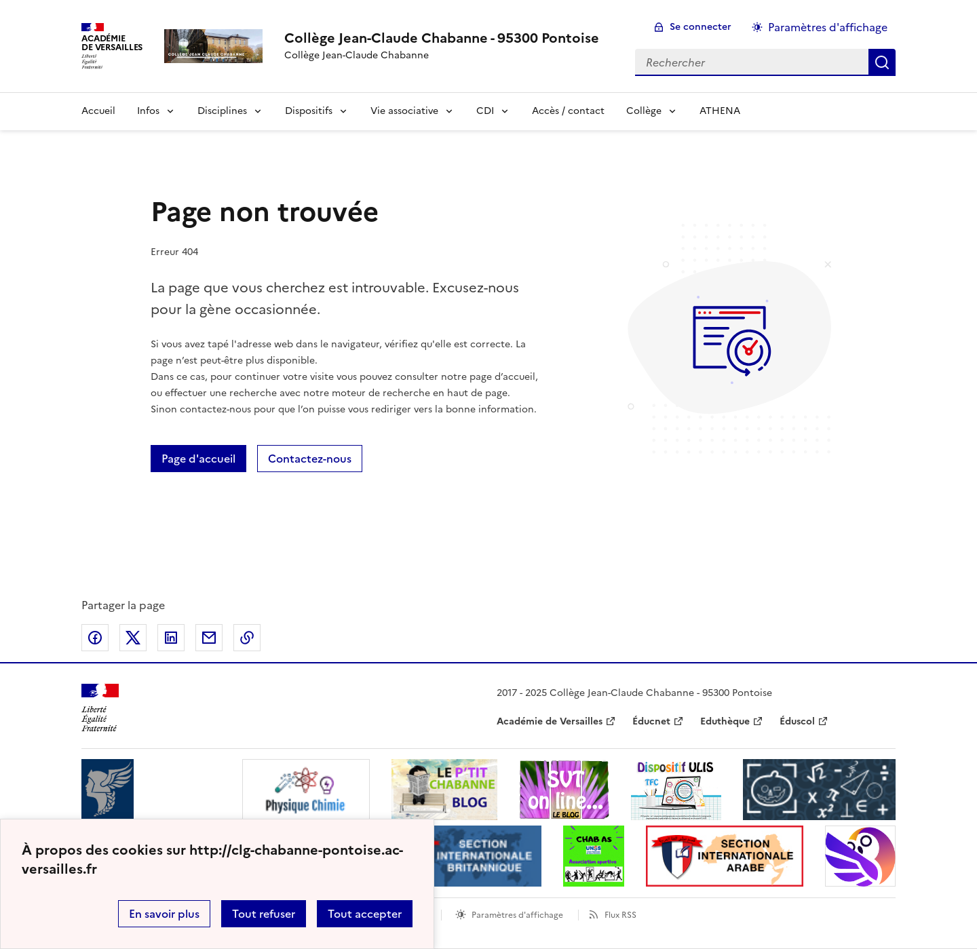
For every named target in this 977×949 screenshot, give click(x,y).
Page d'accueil (198, 458)
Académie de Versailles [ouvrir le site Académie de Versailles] (549, 721)
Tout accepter (365, 914)
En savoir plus (164, 914)
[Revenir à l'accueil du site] (100, 708)
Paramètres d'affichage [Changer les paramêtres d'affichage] (827, 27)
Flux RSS (620, 915)
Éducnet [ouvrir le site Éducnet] (651, 721)
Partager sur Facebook (95, 637)
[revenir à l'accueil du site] (441, 37)
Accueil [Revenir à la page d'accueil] (98, 111)
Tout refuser (263, 914)
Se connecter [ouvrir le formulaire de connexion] (700, 27)
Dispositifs (308, 111)
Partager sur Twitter (133, 637)
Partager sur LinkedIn (171, 637)
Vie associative (404, 111)
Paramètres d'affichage (517, 915)
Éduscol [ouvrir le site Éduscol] (797, 721)
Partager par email (209, 637)
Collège (644, 111)
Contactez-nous (309, 458)
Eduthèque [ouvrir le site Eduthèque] (725, 721)
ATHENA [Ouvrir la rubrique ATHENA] (720, 111)
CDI (485, 111)
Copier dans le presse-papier (247, 637)
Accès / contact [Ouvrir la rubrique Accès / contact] (568, 111)
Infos (148, 111)
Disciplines (222, 111)
